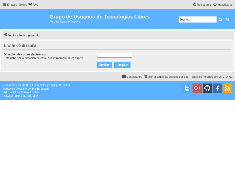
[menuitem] (33, 5)
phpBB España (40, 88)
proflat (12, 92)
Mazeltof (28, 92)
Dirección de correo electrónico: (25, 54)
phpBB (26, 85)
